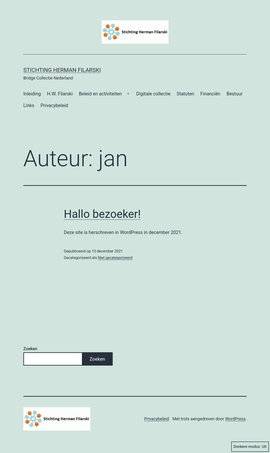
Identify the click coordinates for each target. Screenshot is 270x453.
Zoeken (30, 348)
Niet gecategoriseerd (115, 257)
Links (28, 105)
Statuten (185, 94)
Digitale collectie (153, 94)
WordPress (235, 418)
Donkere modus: (250, 446)
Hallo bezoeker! (102, 214)
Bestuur (235, 94)
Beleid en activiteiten (100, 94)
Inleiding (32, 94)
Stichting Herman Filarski (62, 70)
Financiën (210, 94)
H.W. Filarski (60, 94)
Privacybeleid (54, 105)
